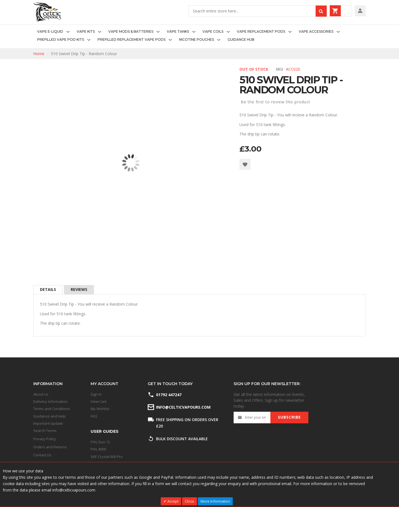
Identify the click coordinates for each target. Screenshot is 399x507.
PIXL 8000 (98, 449)
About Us (40, 394)
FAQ (94, 416)
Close (189, 501)
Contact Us (42, 454)
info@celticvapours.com (183, 407)
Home (38, 53)
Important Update (48, 423)
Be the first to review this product (275, 101)
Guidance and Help (49, 416)
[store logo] (47, 12)
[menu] (199, 36)
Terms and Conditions (51, 408)
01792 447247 (168, 394)
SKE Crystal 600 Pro (107, 456)
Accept (172, 501)
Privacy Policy (44, 438)
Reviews (79, 289)
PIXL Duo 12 (100, 441)
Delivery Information (50, 401)
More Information (215, 501)
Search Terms (45, 430)
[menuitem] (55, 32)
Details (48, 289)
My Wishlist (100, 408)
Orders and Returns (50, 446)
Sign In (96, 394)
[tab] (48, 290)
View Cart (98, 401)
